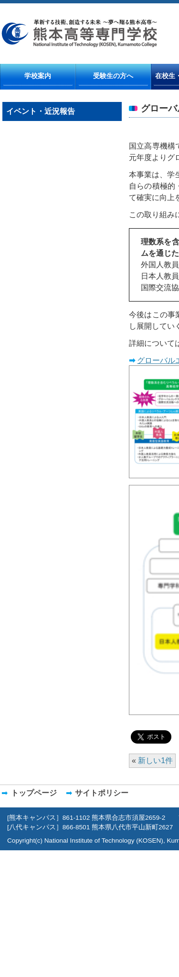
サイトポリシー (101, 793)
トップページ (34, 793)
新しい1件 (155, 760)
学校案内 (37, 76)
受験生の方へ (113, 76)
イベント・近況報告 (40, 111)
